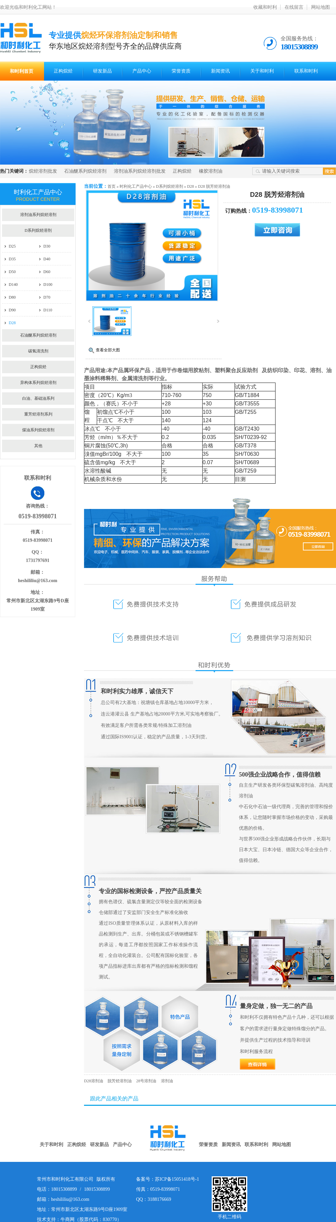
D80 (12, 297)
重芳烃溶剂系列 (38, 414)
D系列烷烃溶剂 (169, 186)
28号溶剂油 (146, 1081)
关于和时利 (262, 71)
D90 (12, 310)
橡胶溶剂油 (210, 171)
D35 (12, 259)
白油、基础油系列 (38, 398)
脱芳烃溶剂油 (120, 1081)
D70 (46, 297)
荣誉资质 (181, 71)
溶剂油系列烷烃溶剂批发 (140, 171)
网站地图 (320, 7)
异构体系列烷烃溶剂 (38, 382)
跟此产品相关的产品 (114, 1098)
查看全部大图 (108, 350)
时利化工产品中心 (136, 186)
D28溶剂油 (93, 1081)
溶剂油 (167, 1081)
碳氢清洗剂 (38, 351)
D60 (46, 271)
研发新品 (102, 71)
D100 (47, 284)
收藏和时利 (265, 7)
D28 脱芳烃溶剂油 (214, 186)
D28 (190, 186)
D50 (12, 271)
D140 (13, 284)
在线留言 (294, 7)
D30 (46, 246)
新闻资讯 (220, 71)
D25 (12, 246)
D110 (47, 310)
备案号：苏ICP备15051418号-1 (167, 1179)
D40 (46, 259)
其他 (38, 445)
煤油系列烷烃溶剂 (38, 430)
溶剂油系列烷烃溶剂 (38, 214)
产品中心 (141, 71)
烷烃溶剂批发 (43, 171)
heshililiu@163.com (37, 580)
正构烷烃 (63, 71)
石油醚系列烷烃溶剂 (85, 171)
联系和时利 (306, 71)
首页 (112, 186)
